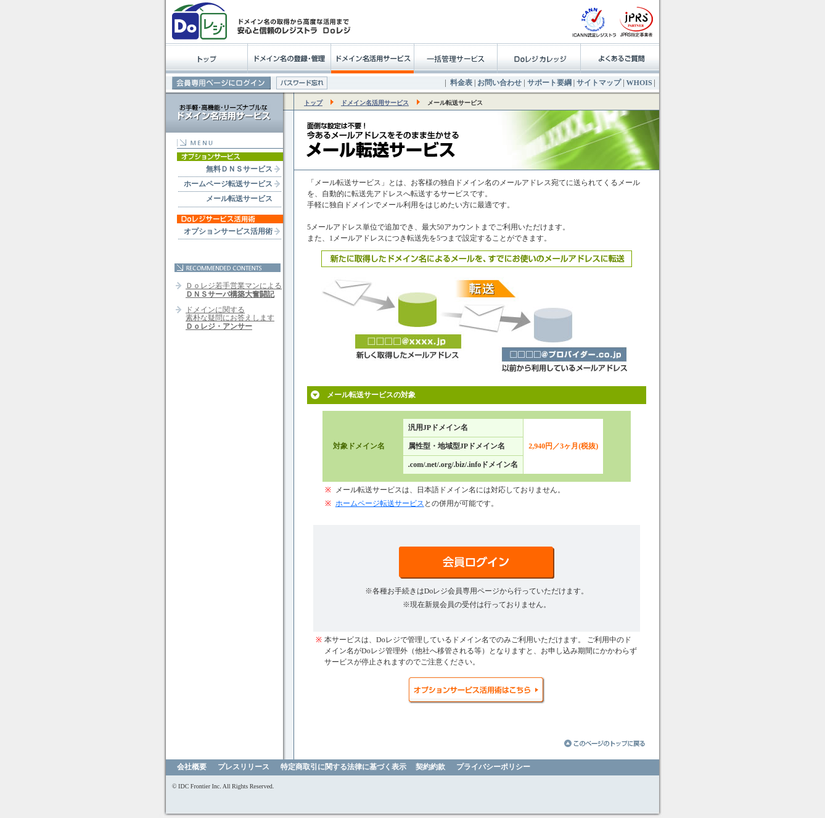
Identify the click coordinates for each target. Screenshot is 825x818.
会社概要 (192, 766)
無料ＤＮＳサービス (239, 169)
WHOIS (639, 82)
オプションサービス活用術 (228, 231)
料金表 (461, 82)
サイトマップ (599, 82)
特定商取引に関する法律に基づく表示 (343, 766)
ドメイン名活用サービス (375, 102)
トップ (313, 102)
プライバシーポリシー (493, 766)
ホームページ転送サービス (228, 184)
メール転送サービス (239, 198)
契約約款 (430, 766)
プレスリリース (243, 766)
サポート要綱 (549, 82)
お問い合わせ (499, 82)
